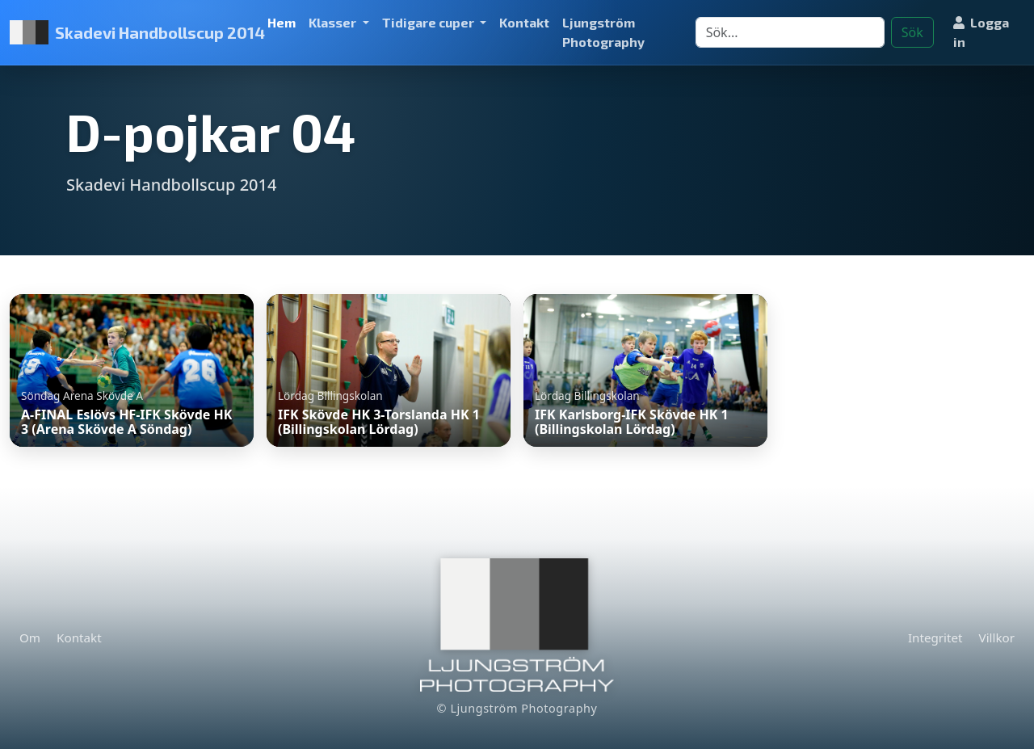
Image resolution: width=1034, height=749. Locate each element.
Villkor (997, 637)
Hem (281, 22)
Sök (912, 32)
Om (29, 637)
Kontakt (524, 22)
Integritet (935, 637)
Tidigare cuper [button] (429, 22)
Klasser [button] (334, 22)
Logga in (981, 32)
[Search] (790, 32)
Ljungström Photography (603, 32)
